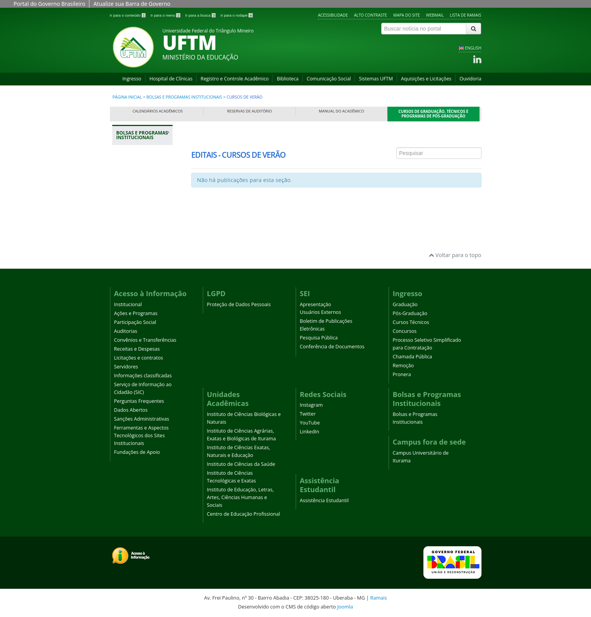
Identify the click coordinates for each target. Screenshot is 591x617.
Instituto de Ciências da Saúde (241, 464)
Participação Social (135, 322)
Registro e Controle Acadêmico (234, 78)
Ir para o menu (166, 15)
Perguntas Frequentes (139, 401)
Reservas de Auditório (249, 111)
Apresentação (315, 304)
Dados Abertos (131, 410)
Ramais (378, 597)
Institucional (128, 304)
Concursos (405, 331)
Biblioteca (287, 78)
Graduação (405, 304)
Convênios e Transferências (145, 340)
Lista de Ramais (465, 15)
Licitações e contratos (138, 358)
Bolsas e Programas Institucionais (184, 97)
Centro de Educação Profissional (243, 514)
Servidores (126, 366)
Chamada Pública (412, 356)
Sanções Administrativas (142, 419)
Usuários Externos (320, 312)
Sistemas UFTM (376, 78)
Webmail (435, 15)
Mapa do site (406, 15)
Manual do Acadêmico (341, 111)
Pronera (402, 374)
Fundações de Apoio (137, 452)
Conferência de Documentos (332, 346)
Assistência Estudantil (324, 500)
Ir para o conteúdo (128, 15)
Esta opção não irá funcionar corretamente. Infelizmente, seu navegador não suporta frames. (336, 172)
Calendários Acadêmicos (157, 111)
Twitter (308, 414)
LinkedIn (309, 431)
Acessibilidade (333, 15)
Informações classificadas (143, 375)
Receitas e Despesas (137, 349)
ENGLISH (473, 48)
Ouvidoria (470, 78)
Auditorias (125, 331)
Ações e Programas (136, 313)
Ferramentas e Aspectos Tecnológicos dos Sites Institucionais (141, 435)
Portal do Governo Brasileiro (49, 3)
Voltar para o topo (455, 255)
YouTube (310, 422)
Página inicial (127, 97)
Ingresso (131, 78)
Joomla (345, 606)
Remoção (403, 365)
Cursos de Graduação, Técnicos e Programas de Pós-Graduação (434, 114)
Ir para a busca (201, 15)
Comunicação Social (329, 78)
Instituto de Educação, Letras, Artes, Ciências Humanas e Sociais (240, 497)
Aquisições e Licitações (426, 78)
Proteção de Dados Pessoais (239, 304)
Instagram (311, 405)
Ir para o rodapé (237, 15)
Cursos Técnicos (411, 322)
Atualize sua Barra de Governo (131, 3)
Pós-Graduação (410, 313)
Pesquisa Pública (319, 337)
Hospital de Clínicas (170, 78)
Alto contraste (370, 15)
